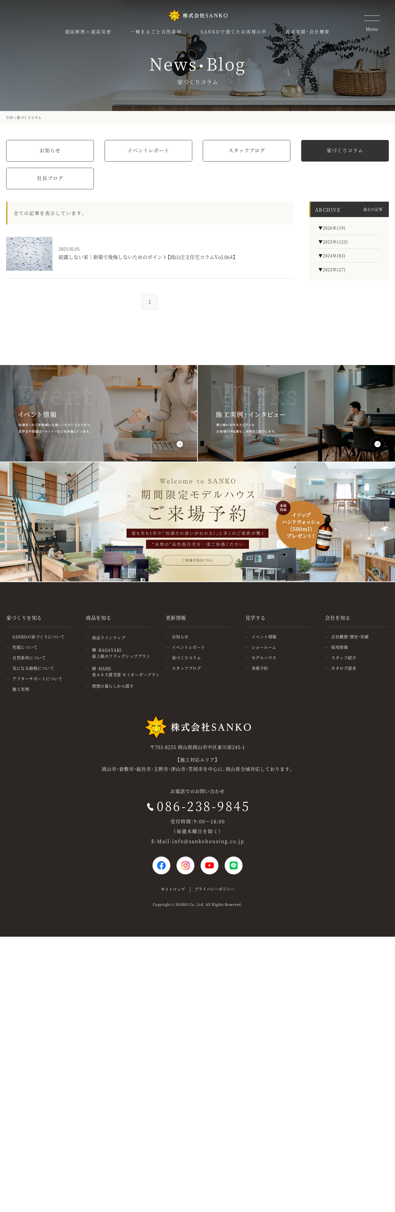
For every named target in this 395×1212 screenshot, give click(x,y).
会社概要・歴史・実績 (349, 637)
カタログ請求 (343, 668)
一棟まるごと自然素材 (156, 31)
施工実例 (20, 689)
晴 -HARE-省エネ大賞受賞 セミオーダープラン (126, 671)
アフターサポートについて (37, 678)
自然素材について (29, 657)
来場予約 (260, 668)
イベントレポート (148, 150)
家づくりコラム (344, 150)
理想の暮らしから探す (113, 686)
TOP (10, 117)
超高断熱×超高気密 (88, 31)
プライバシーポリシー (214, 889)
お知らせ (50, 150)
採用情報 (339, 647)
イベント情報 (264, 637)
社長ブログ (50, 178)
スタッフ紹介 (343, 657)
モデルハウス (264, 657)
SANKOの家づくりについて (38, 637)
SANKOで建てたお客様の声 (234, 31)
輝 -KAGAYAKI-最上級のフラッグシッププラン (121, 653)
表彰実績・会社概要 (307, 31)
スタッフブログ (246, 150)
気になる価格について (33, 668)
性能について (24, 647)
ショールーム (264, 647)
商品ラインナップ (108, 637)
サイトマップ (173, 889)
